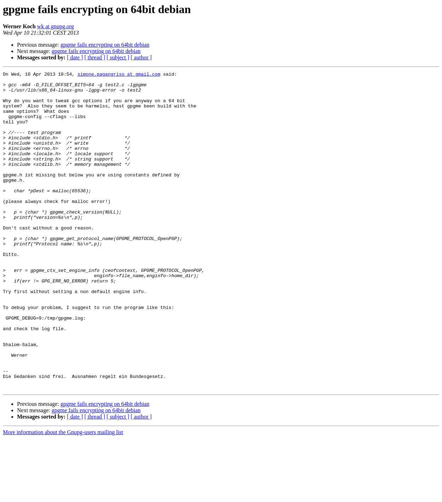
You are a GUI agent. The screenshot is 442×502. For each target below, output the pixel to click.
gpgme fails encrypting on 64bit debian (105, 45)
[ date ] (75, 57)
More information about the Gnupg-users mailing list (63, 496)
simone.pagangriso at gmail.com (119, 75)
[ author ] (141, 57)
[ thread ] (94, 57)
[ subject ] (118, 57)
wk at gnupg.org (55, 26)
